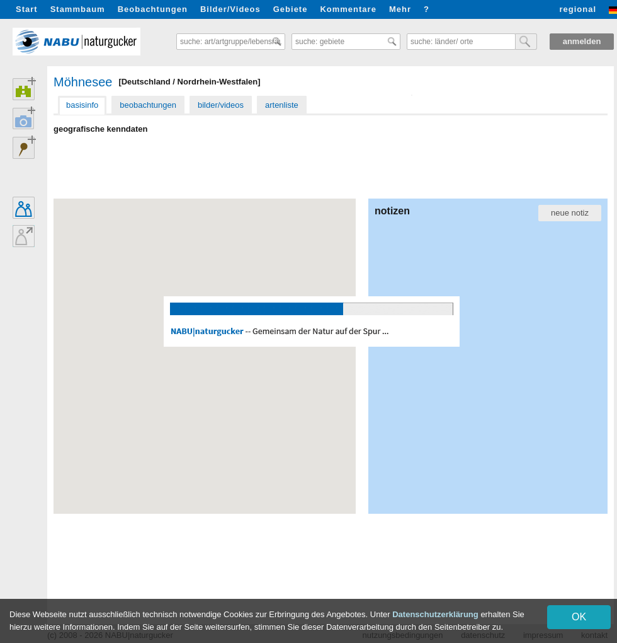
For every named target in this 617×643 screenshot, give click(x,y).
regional (577, 9)
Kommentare (348, 9)
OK (579, 616)
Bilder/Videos (230, 9)
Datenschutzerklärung (435, 614)
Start (27, 9)
